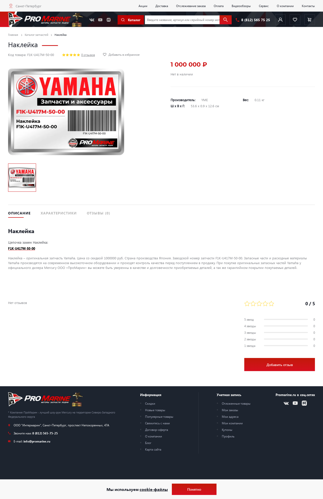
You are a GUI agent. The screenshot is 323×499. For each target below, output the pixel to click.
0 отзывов (88, 55)
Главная (13, 35)
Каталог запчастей (36, 35)
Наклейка (61, 35)
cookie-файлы (154, 489)
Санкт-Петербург (28, 6)
